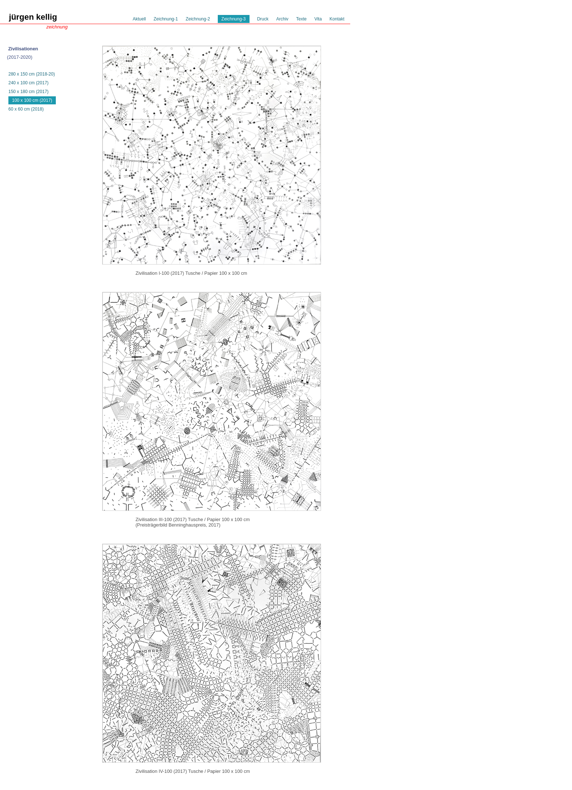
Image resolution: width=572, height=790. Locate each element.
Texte (301, 19)
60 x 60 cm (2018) (26, 109)
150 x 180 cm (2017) (28, 91)
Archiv (282, 19)
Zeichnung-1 (166, 19)
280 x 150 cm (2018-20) (31, 74)
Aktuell (139, 19)
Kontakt (336, 19)
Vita (318, 19)
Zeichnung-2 (198, 19)
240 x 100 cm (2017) (28, 82)
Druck (262, 19)
